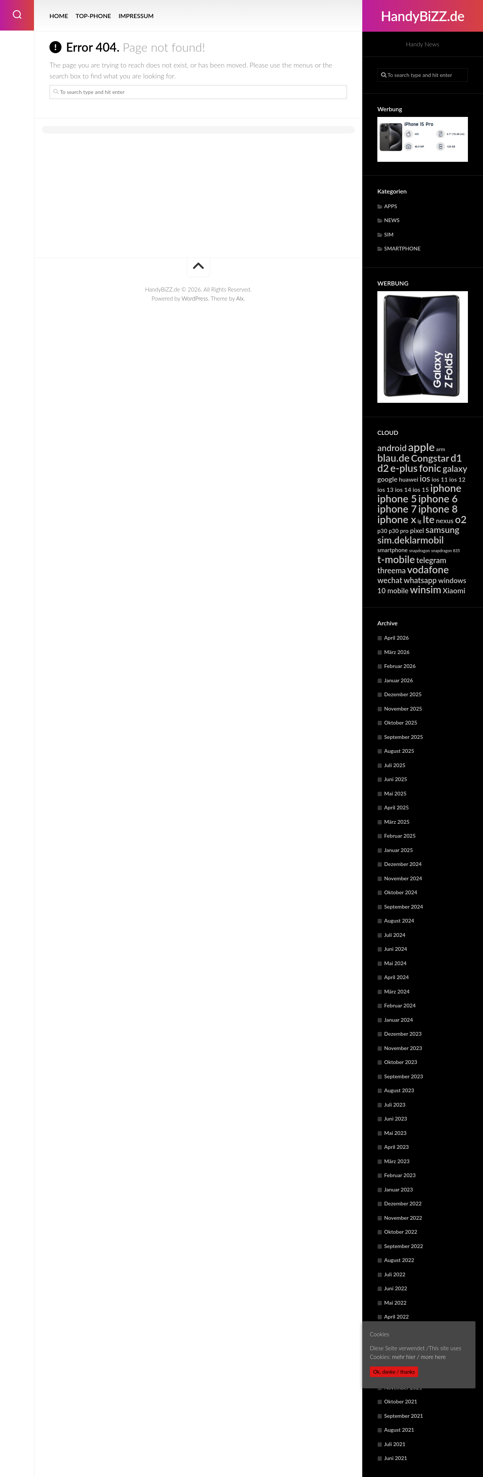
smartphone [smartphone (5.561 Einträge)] (392, 550)
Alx (240, 298)
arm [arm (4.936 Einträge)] (440, 449)
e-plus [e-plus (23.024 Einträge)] (403, 468)
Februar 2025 (400, 835)
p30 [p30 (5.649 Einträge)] (382, 530)
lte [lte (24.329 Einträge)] (428, 519)
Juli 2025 (394, 765)
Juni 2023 (395, 1118)
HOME (58, 15)
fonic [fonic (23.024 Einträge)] (430, 468)
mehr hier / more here (419, 1356)
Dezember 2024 (402, 864)
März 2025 (396, 821)
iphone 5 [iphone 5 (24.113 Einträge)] (397, 498)
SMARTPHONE (402, 248)
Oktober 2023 (400, 1062)
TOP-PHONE (93, 15)
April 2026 (396, 637)
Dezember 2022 (402, 1203)
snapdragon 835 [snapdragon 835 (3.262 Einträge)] (445, 550)
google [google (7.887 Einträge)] (387, 479)
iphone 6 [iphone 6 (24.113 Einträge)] (438, 498)
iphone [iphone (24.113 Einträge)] (445, 488)
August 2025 (399, 751)
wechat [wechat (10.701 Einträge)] (389, 580)
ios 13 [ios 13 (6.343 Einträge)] (385, 489)
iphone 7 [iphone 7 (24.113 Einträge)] (397, 508)
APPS (390, 206)
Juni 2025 (395, 779)
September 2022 (403, 1246)
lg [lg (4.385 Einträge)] (419, 521)
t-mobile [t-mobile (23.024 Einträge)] (396, 559)
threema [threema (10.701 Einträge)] (391, 570)
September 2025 (403, 737)
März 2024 (396, 991)
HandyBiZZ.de (422, 16)
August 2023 (399, 1090)
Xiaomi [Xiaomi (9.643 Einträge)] (454, 590)
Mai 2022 (395, 1302)
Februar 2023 (400, 1175)
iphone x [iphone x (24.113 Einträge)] (396, 519)
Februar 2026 (400, 666)
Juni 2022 (395, 1288)
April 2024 (396, 977)
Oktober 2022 (400, 1231)
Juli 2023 (394, 1104)
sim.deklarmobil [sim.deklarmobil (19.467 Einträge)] (410, 539)
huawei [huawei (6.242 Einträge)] (408, 479)
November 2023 (403, 1048)
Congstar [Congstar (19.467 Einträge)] (430, 458)
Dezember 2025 (402, 694)
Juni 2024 (395, 949)
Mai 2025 (395, 793)
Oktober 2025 (400, 722)
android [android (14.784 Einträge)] (392, 447)
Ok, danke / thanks (394, 1372)
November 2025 (403, 708)
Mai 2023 (395, 1133)
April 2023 (396, 1147)
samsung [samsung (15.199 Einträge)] (443, 529)
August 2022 (399, 1260)
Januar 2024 (398, 1019)
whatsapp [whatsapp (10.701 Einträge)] (420, 580)
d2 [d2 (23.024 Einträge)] (383, 468)
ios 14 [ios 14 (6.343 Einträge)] (403, 489)
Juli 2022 (394, 1274)
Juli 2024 (394, 935)
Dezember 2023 (402, 1033)
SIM (389, 234)
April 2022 (396, 1316)
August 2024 (399, 920)
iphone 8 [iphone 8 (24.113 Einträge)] (438, 508)
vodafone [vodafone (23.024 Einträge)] (428, 569)
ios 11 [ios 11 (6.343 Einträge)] (440, 479)
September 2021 (403, 1416)
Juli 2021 (394, 1444)
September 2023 (403, 1076)
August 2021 (399, 1429)
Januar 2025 (398, 850)
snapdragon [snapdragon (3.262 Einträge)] (419, 550)
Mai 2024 (395, 963)
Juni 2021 (395, 1458)
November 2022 (403, 1217)
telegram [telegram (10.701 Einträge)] (431, 560)
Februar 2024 (400, 1005)
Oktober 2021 (400, 1401)
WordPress (195, 298)
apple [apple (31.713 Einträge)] (421, 446)
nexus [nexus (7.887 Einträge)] (445, 520)
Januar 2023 (398, 1189)
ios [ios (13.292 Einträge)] (425, 478)
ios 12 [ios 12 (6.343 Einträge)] (457, 479)
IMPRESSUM (136, 15)
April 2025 (396, 807)
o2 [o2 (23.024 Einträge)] (461, 519)
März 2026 (396, 652)
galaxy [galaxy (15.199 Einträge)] (455, 468)
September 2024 (403, 906)
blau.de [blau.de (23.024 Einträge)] (393, 458)
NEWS (392, 220)
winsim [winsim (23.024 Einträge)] (425, 589)
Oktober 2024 (400, 892)
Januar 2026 (398, 680)
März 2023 (396, 1161)
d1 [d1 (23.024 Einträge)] (456, 458)
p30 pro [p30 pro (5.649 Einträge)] (399, 530)
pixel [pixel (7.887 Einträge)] (417, 530)
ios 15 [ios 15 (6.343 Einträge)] (421, 489)
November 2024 (403, 878)
